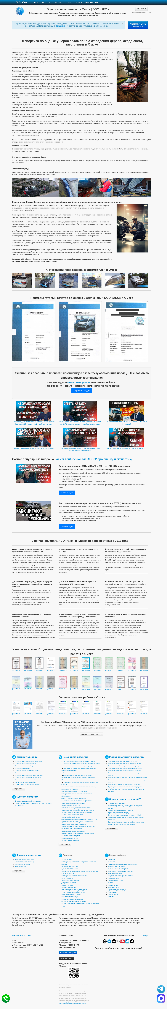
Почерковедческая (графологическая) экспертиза (77, 801)
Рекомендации (112, 892)
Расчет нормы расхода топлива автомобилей (75, 808)
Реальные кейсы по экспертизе (118, 869)
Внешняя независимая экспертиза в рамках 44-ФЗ (77, 833)
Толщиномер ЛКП (20, 866)
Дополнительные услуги (28, 855)
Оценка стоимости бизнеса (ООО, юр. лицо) (29, 775)
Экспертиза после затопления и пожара (76, 773)
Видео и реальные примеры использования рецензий (125, 787)
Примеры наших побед (68, 887)
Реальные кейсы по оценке (116, 866)
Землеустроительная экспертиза (71, 829)
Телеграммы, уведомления (70, 880)
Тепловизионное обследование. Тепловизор (77, 775)
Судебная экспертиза (27, 797)
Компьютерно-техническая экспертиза (73, 824)
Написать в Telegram (68, 952)
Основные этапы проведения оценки (27, 784)
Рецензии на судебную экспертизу (126, 757)
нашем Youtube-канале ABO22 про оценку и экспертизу (93, 459)
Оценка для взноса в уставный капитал (27, 780)
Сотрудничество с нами (115, 880)
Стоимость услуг (113, 894)
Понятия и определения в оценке (72, 899)
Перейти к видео (82, 390)
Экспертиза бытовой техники (70, 817)
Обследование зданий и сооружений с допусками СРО (79, 819)
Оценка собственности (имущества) (26, 766)
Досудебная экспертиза (69, 883)
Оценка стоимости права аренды (25, 763)
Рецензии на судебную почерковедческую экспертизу (125, 768)
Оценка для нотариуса (22, 773)
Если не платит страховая (116, 803)
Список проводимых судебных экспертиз (28, 801)
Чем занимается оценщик (69, 897)
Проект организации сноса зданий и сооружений (77, 822)
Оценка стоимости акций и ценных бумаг (28, 777)
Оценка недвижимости (22, 768)
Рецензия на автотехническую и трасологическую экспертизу (127, 777)
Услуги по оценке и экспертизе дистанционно (122, 864)
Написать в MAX (66, 958)
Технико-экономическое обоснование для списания (78, 810)
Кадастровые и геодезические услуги (73, 831)
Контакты (78, 2)
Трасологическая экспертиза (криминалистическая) (78, 826)
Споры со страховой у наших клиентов (120, 810)
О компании (112, 859)
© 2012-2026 (26, 936)
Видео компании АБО (115, 873)
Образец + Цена (138, 25)
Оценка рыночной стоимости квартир (27, 770)
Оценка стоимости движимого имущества (28, 761)
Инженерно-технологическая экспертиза (74, 791)
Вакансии (111, 883)
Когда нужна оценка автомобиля (25, 782)
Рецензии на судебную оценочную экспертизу (122, 761)
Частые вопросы (66, 859)
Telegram (61, 26)
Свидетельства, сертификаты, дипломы (120, 876)
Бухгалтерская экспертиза (69, 838)
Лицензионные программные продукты (120, 871)
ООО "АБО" (17, 936)
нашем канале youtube (78, 382)
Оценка (34, 2)
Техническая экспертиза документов (73, 803)
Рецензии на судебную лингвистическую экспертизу (124, 763)
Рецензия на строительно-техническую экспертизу (124, 784)
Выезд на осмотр (113, 887)
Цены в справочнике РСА (69, 869)
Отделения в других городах (117, 890)
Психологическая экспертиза (70, 836)
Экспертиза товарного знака (70, 840)
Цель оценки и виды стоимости (71, 894)
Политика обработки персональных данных (73, 1003)
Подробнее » (18, 789)
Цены (69, 2)
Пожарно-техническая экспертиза (72, 815)
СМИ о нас (111, 862)
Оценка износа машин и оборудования (73, 798)
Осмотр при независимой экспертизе (73, 892)
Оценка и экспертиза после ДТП (125, 799)
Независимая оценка (26, 757)
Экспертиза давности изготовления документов (76, 812)
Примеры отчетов (67, 885)
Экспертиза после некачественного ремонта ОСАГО (124, 815)
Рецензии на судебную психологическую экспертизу (124, 770)
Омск (141, 9)
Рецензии (59, 2)
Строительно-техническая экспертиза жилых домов (78, 761)
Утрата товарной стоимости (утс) (118, 813)
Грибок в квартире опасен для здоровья (74, 890)
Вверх (145, 936)
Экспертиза (46, 2)
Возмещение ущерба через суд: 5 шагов (74, 876)
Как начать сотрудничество (91, 734)
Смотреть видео (67, 493)
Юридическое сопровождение (24, 859)
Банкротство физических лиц (24, 862)
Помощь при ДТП (113, 885)
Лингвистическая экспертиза (70, 805)
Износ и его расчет (67, 878)
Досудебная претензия (22, 864)
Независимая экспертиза (75, 757)
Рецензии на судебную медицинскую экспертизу (123, 766)
